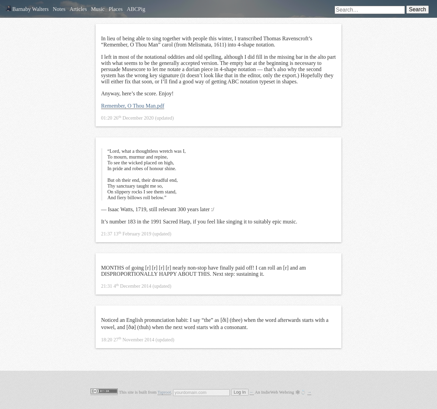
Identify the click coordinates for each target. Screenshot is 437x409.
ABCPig (136, 9)
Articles (78, 9)
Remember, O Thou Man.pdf (132, 106)
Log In (240, 392)
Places (116, 9)
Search (417, 9)
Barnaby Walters (26, 9)
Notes (59, 9)
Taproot (164, 392)
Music (97, 9)
